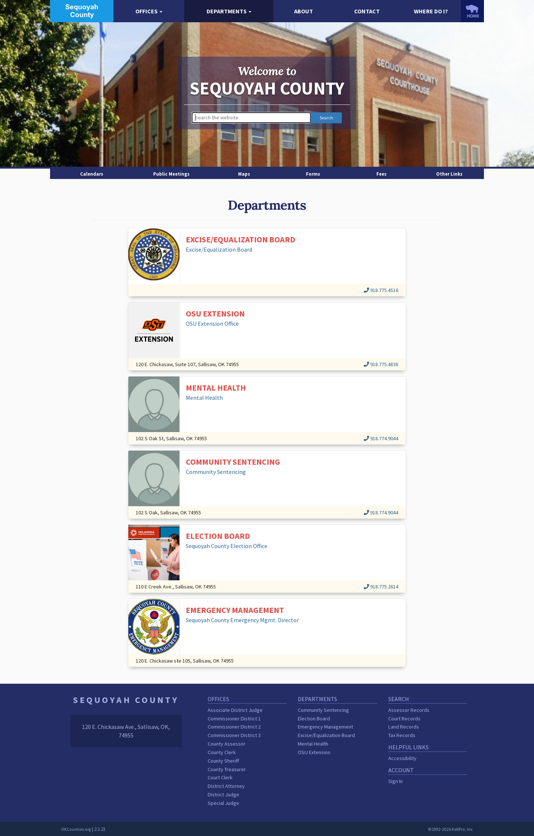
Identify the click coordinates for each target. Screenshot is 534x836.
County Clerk (222, 752)
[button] (148, 11)
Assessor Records (408, 710)
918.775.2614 (381, 586)
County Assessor (226, 743)
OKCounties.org (76, 829)
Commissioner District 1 (234, 718)
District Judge (223, 794)
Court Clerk (220, 777)
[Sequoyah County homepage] (81, 10)
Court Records (404, 718)
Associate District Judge (235, 710)
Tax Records (401, 735)
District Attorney (226, 786)
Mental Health (313, 743)
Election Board (314, 718)
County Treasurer (227, 769)
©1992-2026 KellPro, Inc (450, 829)
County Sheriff (223, 760)
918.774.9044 (381, 438)
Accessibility (402, 758)
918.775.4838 (381, 364)
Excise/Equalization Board (326, 735)
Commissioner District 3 (234, 735)
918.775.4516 (381, 290)
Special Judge (223, 803)
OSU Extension (314, 752)
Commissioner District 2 (234, 726)
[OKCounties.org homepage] (472, 11)
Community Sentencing (323, 710)
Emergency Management (325, 726)
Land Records (403, 726)
